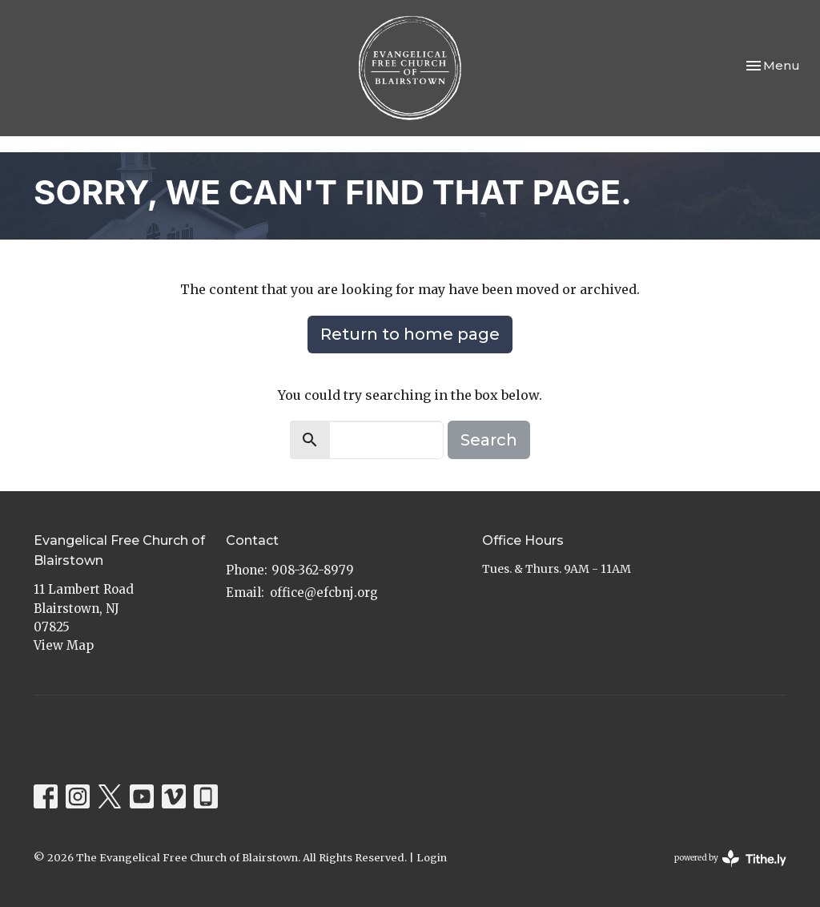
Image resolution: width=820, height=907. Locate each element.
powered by (730, 858)
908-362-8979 (312, 570)
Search (488, 439)
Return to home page (410, 334)
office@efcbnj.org (324, 592)
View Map (64, 645)
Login (431, 858)
